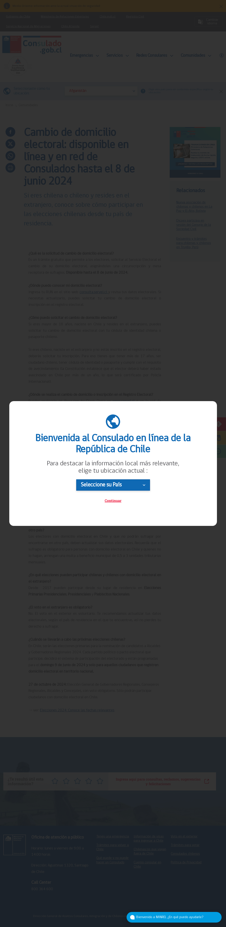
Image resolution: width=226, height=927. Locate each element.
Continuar (113, 500)
